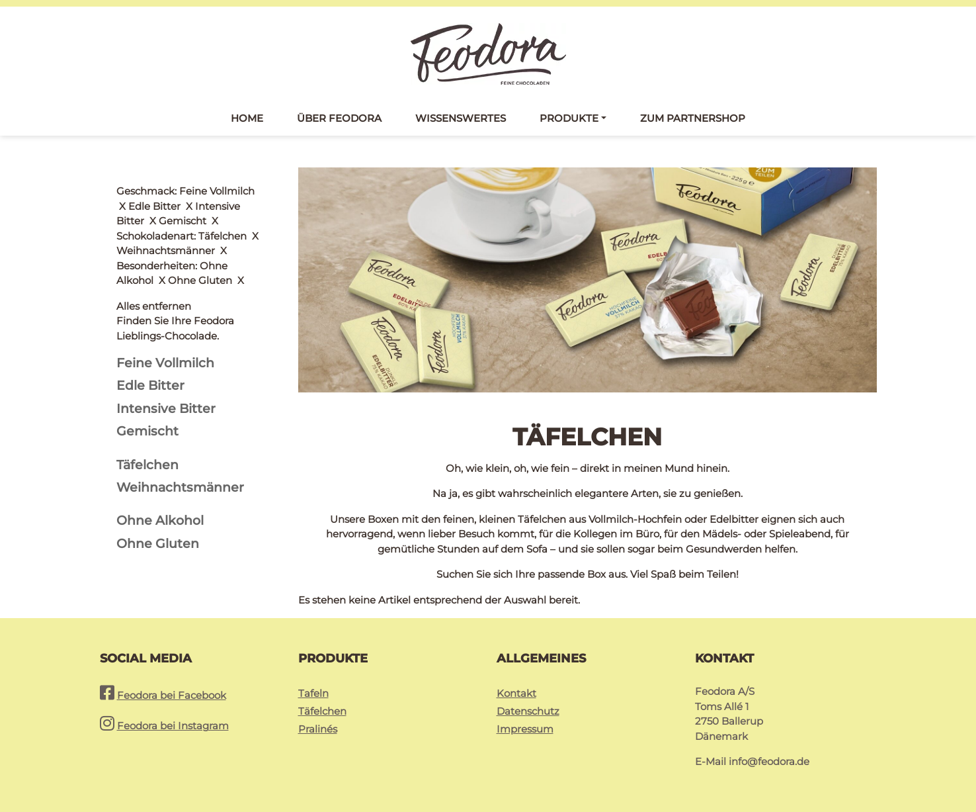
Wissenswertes (460, 118)
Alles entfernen (153, 191)
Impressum (525, 729)
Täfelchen (322, 711)
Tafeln (313, 693)
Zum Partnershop (692, 118)
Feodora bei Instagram (173, 725)
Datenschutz (528, 711)
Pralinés (317, 729)
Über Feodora (339, 118)
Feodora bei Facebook (171, 695)
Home (247, 118)
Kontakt (516, 693)
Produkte (569, 118)
